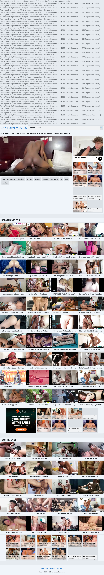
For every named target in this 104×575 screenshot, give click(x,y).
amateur (5, 183)
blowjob (45, 179)
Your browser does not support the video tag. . (36, 156)
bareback (21, 179)
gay (3, 179)
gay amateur (11, 179)
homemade (54, 179)
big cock (37, 179)
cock (66, 179)
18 (61, 179)
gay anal (29, 179)
